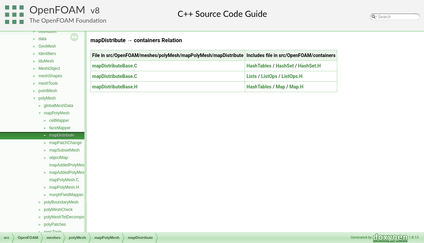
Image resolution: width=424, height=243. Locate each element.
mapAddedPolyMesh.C (70, 165)
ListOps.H (292, 76)
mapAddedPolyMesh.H (70, 172)
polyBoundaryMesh (61, 202)
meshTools (48, 83)
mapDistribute (61, 135)
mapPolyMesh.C (64, 180)
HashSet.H (309, 66)
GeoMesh (47, 46)
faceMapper (60, 128)
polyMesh (47, 98)
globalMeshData (58, 105)
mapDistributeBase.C (114, 66)
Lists (251, 76)
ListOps (269, 76)
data (42, 38)
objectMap (58, 157)
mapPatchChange (65, 142)
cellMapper (59, 120)
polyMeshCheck (58, 209)
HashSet (285, 66)
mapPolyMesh (57, 113)
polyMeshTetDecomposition (69, 217)
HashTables (258, 66)
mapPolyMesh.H (64, 187)
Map (280, 86)
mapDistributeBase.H (114, 86)
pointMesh (47, 90)
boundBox (47, 31)
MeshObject (49, 68)
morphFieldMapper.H (68, 194)
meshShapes (50, 76)
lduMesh (46, 61)
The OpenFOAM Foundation (67, 20)
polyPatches (55, 224)
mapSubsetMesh (64, 150)
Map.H (296, 86)
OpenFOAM (57, 9)
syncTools (53, 232)
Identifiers (47, 53)
